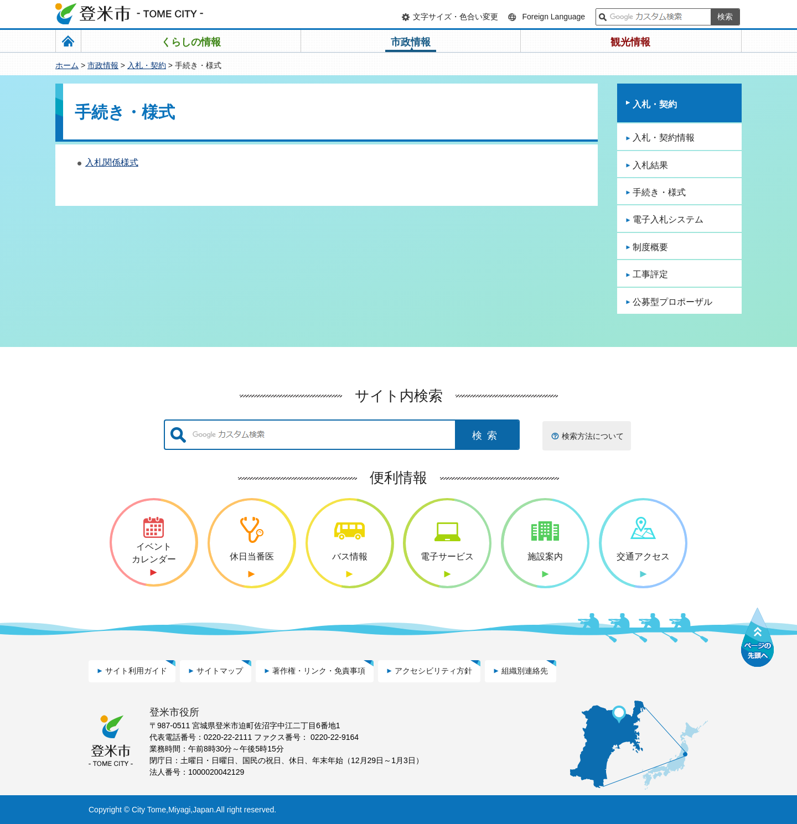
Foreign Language (553, 16)
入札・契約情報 (664, 137)
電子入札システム (668, 219)
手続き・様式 (659, 192)
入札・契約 (146, 65)
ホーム (67, 65)
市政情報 (102, 65)
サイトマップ (219, 670)
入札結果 (650, 165)
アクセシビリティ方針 (433, 670)
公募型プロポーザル (672, 302)
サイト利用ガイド (136, 670)
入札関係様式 (111, 162)
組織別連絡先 (524, 670)
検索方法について (593, 436)
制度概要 (650, 247)
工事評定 (650, 274)
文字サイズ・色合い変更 (455, 16)
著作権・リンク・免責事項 (318, 670)
